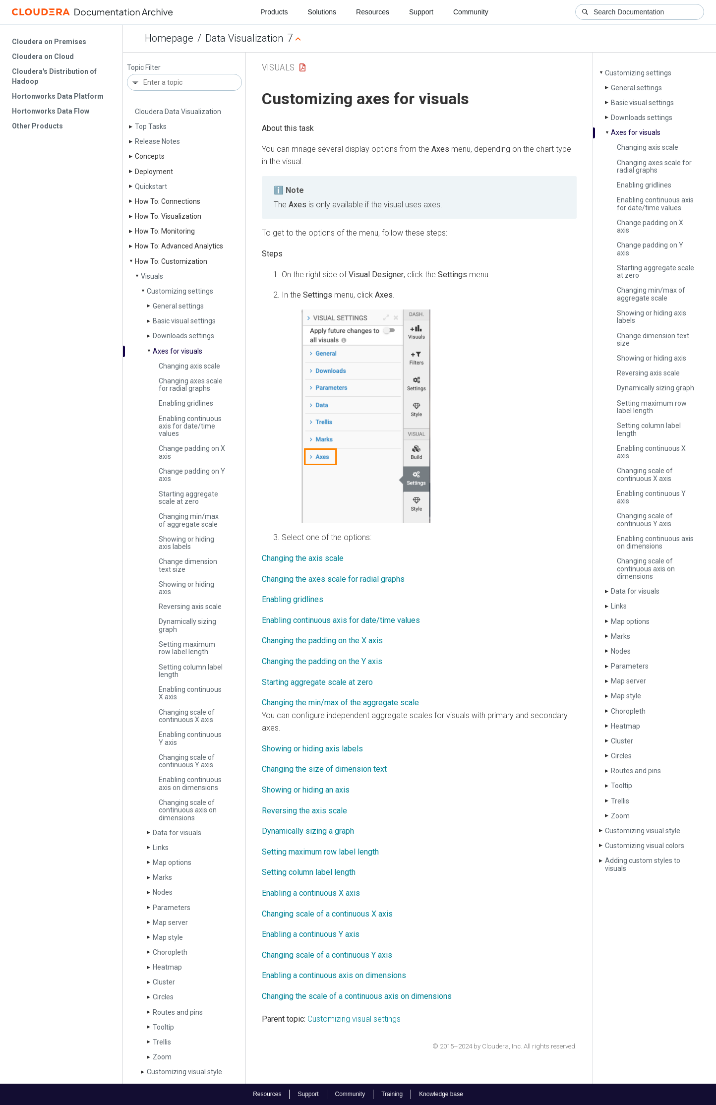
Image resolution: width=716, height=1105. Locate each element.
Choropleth (170, 952)
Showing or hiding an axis (306, 790)
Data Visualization (244, 38)
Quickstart (151, 186)
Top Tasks (151, 126)
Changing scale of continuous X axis (187, 716)
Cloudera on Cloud (43, 57)
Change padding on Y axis (192, 475)
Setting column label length (191, 670)
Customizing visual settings (354, 1019)
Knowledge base (441, 1094)
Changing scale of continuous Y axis (187, 761)
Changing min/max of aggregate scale (189, 520)
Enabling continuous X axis (190, 693)
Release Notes (157, 141)
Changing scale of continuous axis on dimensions (188, 810)
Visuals (152, 276)
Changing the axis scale (303, 558)
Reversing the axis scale (304, 810)
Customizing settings (180, 291)
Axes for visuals (177, 351)
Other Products (37, 126)
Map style (168, 937)
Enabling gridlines (186, 403)
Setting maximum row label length (187, 648)
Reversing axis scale (190, 607)
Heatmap (167, 967)
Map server (170, 922)
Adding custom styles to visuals (642, 864)
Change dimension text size (188, 565)
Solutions (321, 12)
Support (421, 12)
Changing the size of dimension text (324, 769)
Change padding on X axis (192, 452)
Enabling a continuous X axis (311, 893)
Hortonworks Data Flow (50, 111)
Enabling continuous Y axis (190, 738)
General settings (178, 306)
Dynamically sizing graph (187, 625)
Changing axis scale (189, 366)
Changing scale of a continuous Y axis (327, 955)
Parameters (171, 908)
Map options (172, 862)
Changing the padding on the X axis (322, 640)
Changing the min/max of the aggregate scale (340, 702)
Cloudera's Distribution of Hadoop (54, 76)
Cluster (164, 982)
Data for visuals (177, 833)
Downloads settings (183, 336)
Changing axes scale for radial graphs (191, 384)
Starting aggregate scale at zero (188, 497)
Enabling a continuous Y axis (310, 934)
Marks (162, 877)
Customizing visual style (184, 1072)
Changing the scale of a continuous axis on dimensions (357, 996)
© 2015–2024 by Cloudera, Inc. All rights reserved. (504, 1046)
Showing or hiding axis (186, 588)
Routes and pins (178, 1012)
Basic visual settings (184, 321)
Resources (372, 12)
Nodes (163, 892)
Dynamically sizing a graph (308, 831)
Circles (163, 997)
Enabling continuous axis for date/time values (190, 426)
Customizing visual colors (644, 846)
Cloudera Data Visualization (178, 112)
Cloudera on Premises (49, 42)
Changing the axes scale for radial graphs (333, 579)
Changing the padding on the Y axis (322, 661)
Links (161, 848)
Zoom (162, 1057)
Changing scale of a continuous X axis (327, 914)
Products (274, 12)
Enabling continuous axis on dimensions (190, 783)
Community (470, 12)
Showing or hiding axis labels (186, 543)
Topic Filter (144, 67)
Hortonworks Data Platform (58, 96)
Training (392, 1094)
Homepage (169, 38)
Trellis (162, 1042)
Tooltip (163, 1027)
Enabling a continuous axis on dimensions (334, 975)
